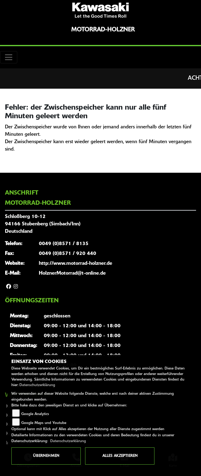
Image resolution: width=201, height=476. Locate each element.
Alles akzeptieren (119, 456)
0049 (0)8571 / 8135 (63, 243)
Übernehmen (46, 456)
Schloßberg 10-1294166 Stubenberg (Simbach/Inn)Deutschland (42, 224)
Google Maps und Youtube (43, 423)
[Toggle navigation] (8, 57)
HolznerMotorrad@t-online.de (72, 273)
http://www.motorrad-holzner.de (75, 263)
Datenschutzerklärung (37, 385)
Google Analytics (35, 414)
